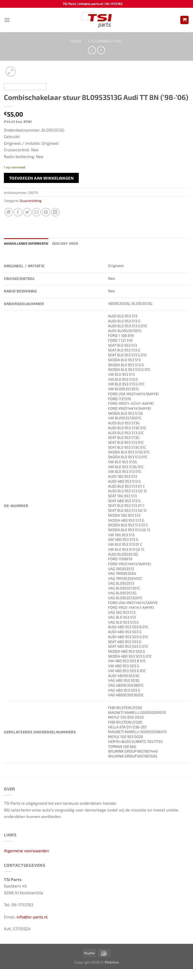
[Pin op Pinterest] (46, 212)
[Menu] (7, 19)
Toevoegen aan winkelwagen (41, 177)
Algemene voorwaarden (26, 850)
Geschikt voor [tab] (65, 243)
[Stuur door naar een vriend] (36, 212)
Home (76, 41)
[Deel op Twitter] (27, 212)
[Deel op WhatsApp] (8, 212)
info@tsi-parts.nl (32, 916)
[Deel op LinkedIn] (55, 212)
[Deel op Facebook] (18, 212)
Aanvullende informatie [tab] (26, 243)
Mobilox (112, 962)
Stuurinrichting (105, 41)
